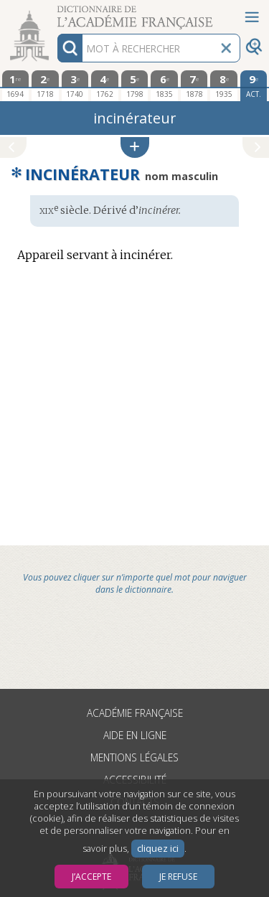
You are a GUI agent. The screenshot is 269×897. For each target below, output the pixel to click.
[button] (135, 147)
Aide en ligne (134, 735)
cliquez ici (158, 848)
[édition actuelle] (254, 85)
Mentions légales (134, 757)
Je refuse (178, 876)
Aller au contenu (56, 12)
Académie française (135, 713)
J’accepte (91, 876)
